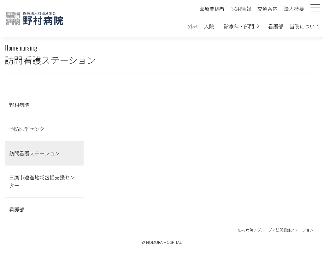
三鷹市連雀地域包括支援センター (42, 181)
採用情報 (241, 8)
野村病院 (19, 105)
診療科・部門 (239, 26)
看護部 (275, 26)
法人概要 (294, 8)
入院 (209, 26)
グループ (264, 229)
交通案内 (267, 8)
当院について (305, 26)
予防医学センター (29, 129)
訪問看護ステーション (34, 153)
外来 (193, 26)
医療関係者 (212, 8)
